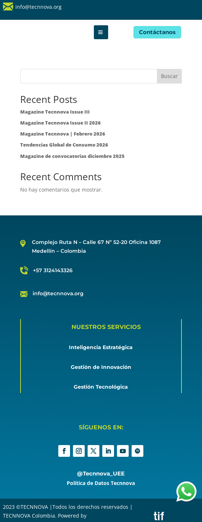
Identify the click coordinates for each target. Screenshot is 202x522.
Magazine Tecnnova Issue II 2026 (60, 122)
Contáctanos (157, 32)
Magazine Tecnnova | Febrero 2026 (62, 133)
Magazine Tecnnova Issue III (55, 111)
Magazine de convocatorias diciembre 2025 (72, 156)
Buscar (169, 76)
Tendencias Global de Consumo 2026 (64, 144)
